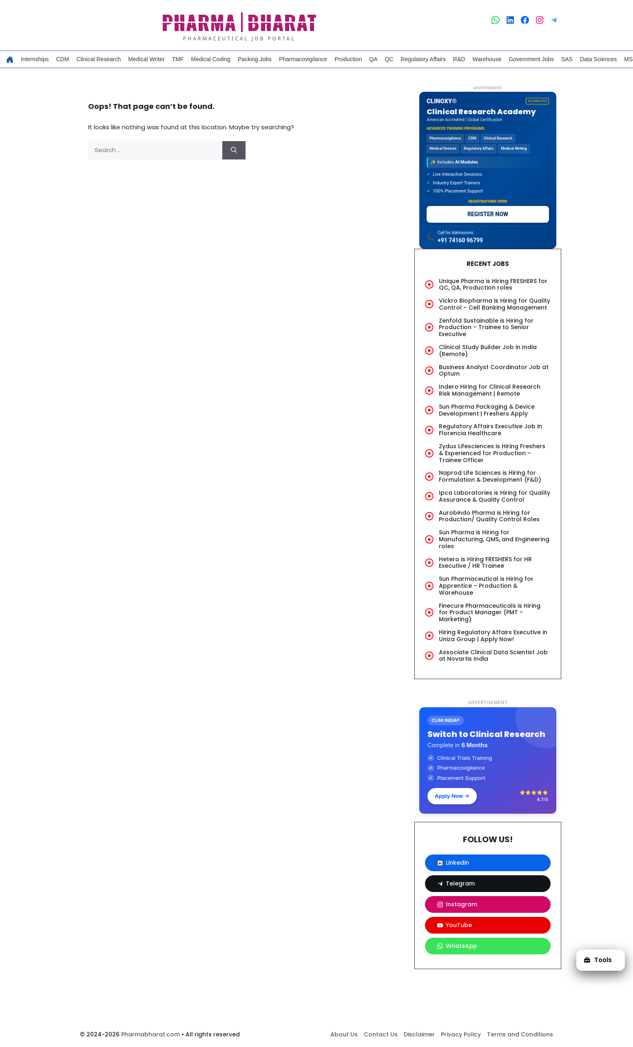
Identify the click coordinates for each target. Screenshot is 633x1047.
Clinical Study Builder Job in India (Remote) (488, 350)
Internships (35, 59)
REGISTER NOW (487, 214)
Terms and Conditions (520, 1034)
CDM (62, 59)
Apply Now (452, 795)
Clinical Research (98, 59)
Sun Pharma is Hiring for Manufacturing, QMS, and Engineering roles (494, 539)
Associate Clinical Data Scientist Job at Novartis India (493, 655)
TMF (178, 59)
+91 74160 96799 (460, 240)
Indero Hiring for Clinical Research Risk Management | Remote (489, 390)
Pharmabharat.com (150, 1034)
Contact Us (381, 1034)
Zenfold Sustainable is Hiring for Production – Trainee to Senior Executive (486, 328)
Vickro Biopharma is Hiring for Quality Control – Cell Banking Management (494, 304)
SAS (567, 59)
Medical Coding (210, 59)
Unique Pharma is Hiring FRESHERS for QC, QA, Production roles (493, 284)
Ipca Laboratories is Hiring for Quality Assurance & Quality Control (494, 496)
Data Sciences (598, 59)
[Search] (234, 150)
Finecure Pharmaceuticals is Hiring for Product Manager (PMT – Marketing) (489, 613)
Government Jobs (531, 59)
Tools (598, 960)
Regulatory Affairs (423, 59)
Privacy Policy (461, 1034)
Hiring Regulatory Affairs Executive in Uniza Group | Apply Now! (493, 635)
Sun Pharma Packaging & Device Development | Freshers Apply (487, 410)
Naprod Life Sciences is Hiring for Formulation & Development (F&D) (490, 476)
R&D (459, 59)
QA (373, 59)
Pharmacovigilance (303, 59)
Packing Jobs (255, 59)
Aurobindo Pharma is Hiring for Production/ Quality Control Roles (489, 516)
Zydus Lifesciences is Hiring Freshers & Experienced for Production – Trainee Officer (492, 453)
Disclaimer (419, 1034)
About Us (344, 1034)
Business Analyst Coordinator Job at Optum (494, 370)
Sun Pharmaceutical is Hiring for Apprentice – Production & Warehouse (486, 586)
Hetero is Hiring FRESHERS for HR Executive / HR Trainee (485, 562)
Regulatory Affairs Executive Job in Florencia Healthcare (490, 429)
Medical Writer (146, 59)
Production (348, 59)
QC (389, 59)
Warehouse (486, 59)
